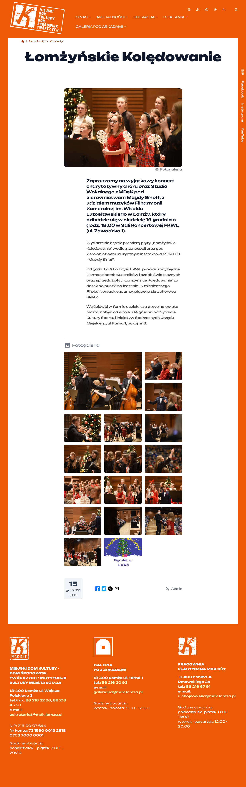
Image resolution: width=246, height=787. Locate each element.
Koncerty (56, 41)
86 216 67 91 (198, 687)
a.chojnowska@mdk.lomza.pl (207, 696)
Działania (175, 17)
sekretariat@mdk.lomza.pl (36, 715)
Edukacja (146, 17)
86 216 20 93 (114, 683)
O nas (84, 17)
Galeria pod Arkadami (101, 27)
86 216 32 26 (38, 700)
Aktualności (112, 17)
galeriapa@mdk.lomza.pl (118, 692)
